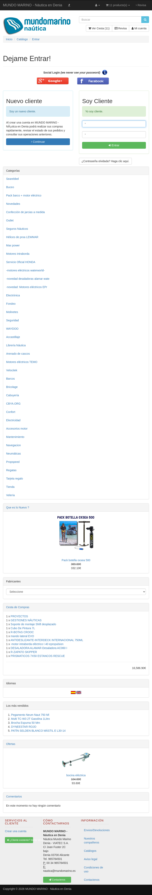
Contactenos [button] (57, 879)
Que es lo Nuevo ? (17, 507)
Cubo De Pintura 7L (23, 628)
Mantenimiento (15, 436)
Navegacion (13, 445)
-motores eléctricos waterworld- (25, 270)
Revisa (141, 5)
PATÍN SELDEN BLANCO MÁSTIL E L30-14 (38, 730)
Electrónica (13, 295)
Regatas (11, 470)
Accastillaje (13, 337)
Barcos (10, 378)
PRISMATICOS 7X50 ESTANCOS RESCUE (38, 656)
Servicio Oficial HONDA (20, 262)
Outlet (9, 220)
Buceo (10, 187)
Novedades (13, 203)
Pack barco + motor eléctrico (23, 195)
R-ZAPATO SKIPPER (24, 652)
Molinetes (12, 312)
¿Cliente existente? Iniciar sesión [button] (20, 840)
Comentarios (14, 796)
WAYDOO (12, 328)
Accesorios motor (17, 428)
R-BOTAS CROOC (22, 632)
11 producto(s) (118, 5)
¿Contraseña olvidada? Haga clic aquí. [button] (105, 161)
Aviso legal (90, 859)
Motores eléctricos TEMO (21, 362)
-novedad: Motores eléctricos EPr (26, 287)
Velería (10, 495)
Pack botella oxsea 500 (76, 560)
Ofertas (10, 744)
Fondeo (10, 303)
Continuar (38, 141)
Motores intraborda (17, 253)
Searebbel (12, 178)
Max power (13, 245)
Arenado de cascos (18, 353)
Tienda (10, 486)
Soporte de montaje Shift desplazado (33, 624)
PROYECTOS (19, 616)
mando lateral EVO (22, 636)
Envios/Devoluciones (96, 830)
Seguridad (12, 320)
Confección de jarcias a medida (25, 212)
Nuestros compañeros (91, 840)
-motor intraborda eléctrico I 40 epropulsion (37, 644)
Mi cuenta (139, 28)
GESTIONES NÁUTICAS (26, 620)
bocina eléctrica (76, 775)
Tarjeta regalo (14, 478)
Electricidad (13, 420)
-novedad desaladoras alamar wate (27, 278)
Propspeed (13, 461)
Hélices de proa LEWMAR (22, 237)
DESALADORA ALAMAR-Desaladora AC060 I (39, 648)
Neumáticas (13, 453)
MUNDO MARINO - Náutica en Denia (32, 5)
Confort (10, 412)
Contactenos (92, 879)
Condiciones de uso (93, 869)
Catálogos (90, 850)
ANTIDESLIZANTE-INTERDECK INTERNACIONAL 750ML (46, 640)
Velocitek (11, 370)
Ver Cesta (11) (99, 28)
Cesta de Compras (17, 607)
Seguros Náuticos (17, 228)
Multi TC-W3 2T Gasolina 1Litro (30, 718)
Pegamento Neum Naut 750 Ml (30, 714)
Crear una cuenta (15, 831)
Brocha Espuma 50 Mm (25, 722)
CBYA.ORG (13, 403)
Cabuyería (12, 395)
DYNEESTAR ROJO (23, 726)
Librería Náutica (16, 345)
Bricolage (12, 387)
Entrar (114, 145)
